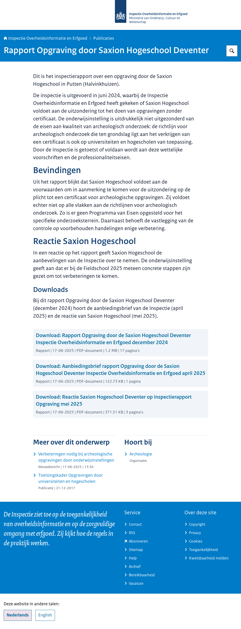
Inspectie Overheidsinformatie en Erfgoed (45, 38)
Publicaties (103, 38)
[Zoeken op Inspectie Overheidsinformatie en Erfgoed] (231, 50)
